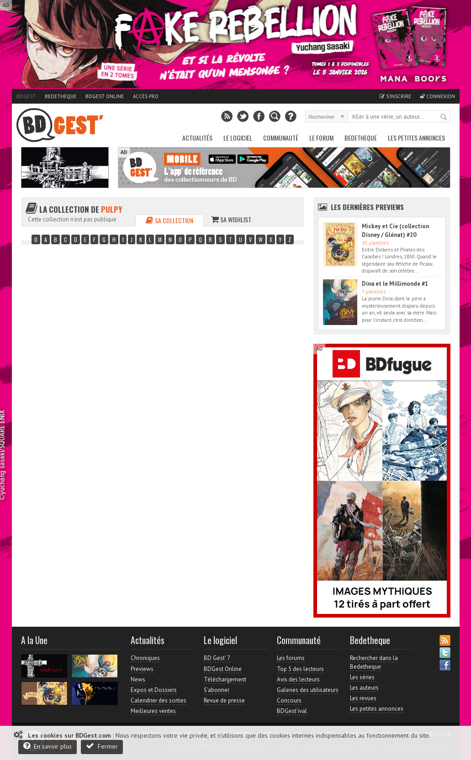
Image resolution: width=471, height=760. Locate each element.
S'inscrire (395, 96)
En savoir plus (47, 746)
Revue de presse (224, 700)
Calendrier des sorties (158, 700)
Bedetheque (60, 96)
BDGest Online (104, 96)
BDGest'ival (292, 711)
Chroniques (145, 658)
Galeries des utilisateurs (308, 690)
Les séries (362, 677)
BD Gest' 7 (217, 658)
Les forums (291, 658)
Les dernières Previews (367, 207)
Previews (142, 669)
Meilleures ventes (153, 711)
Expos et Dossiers (154, 690)
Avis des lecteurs (298, 679)
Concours (289, 700)
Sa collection (169, 220)
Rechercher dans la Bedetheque (374, 662)
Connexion (437, 96)
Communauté (280, 137)
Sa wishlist (231, 219)
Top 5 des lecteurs (300, 669)
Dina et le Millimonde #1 (395, 284)
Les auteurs (364, 688)
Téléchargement (225, 679)
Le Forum (321, 137)
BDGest (26, 96)
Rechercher (444, 117)
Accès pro (146, 96)
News (138, 679)
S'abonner (216, 690)
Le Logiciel (237, 137)
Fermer (102, 746)
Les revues (363, 698)
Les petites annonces (416, 137)
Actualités (197, 137)
